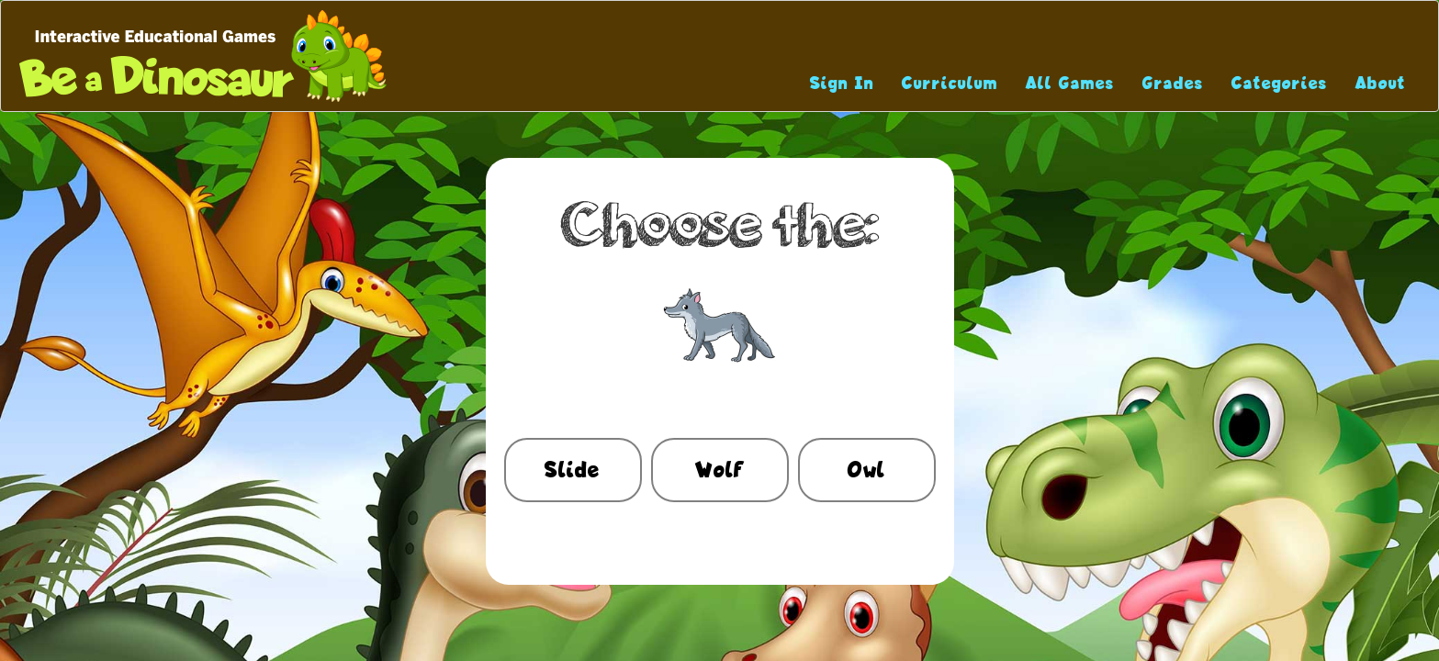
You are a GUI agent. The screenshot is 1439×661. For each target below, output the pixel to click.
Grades (1173, 83)
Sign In (842, 83)
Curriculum (950, 83)
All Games (1070, 83)
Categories (1279, 83)
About (1380, 83)
